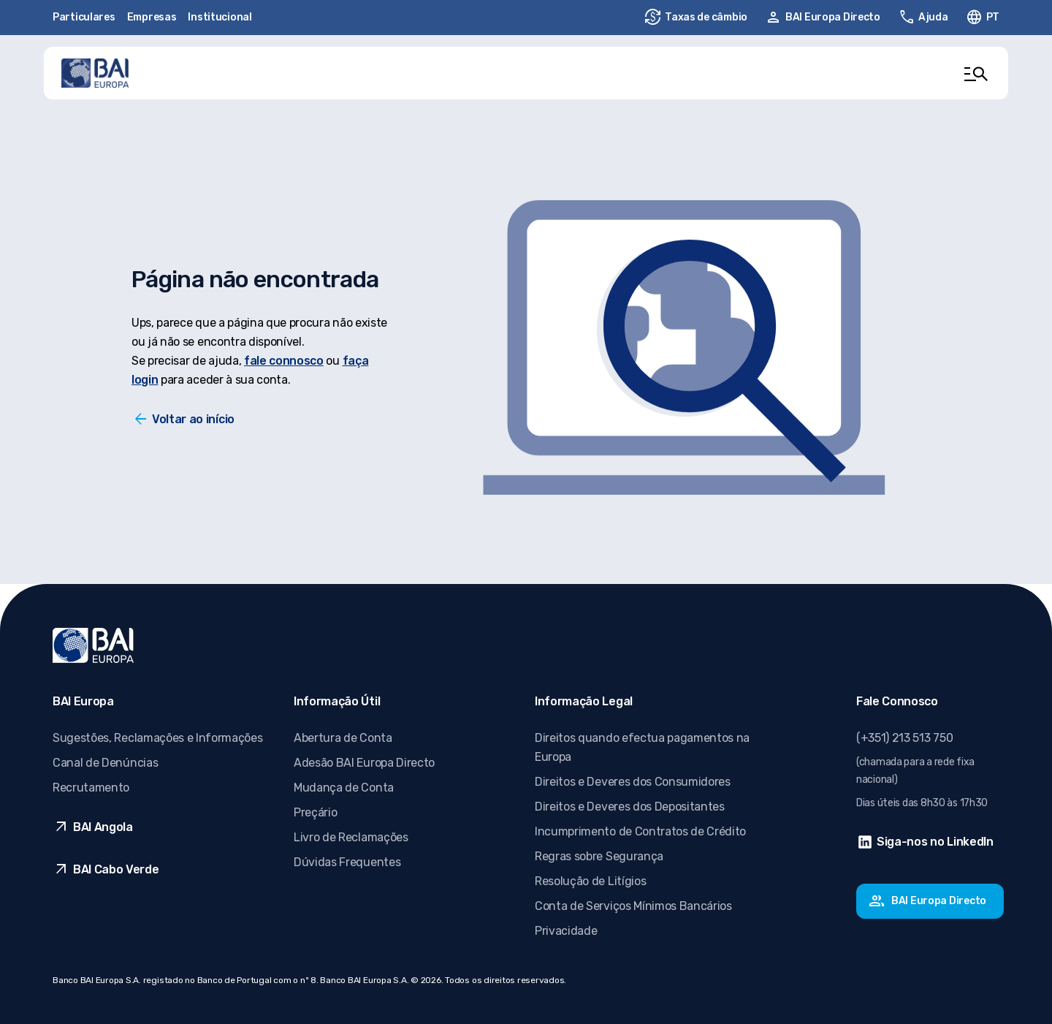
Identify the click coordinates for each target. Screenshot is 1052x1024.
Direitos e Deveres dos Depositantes (630, 806)
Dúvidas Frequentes (347, 862)
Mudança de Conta (344, 787)
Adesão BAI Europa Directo (364, 763)
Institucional (219, 17)
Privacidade (566, 931)
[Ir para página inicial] (95, 73)
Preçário (315, 812)
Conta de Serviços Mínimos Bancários (633, 906)
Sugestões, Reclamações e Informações (157, 738)
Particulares (84, 17)
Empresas (152, 17)
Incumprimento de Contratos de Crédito (640, 831)
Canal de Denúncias (105, 763)
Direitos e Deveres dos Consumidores (633, 782)
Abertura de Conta (343, 738)
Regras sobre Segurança (599, 856)
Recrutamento (91, 787)
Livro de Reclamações (351, 837)
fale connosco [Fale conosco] (284, 361)
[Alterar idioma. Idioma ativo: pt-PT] (982, 17)
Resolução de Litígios (590, 881)
